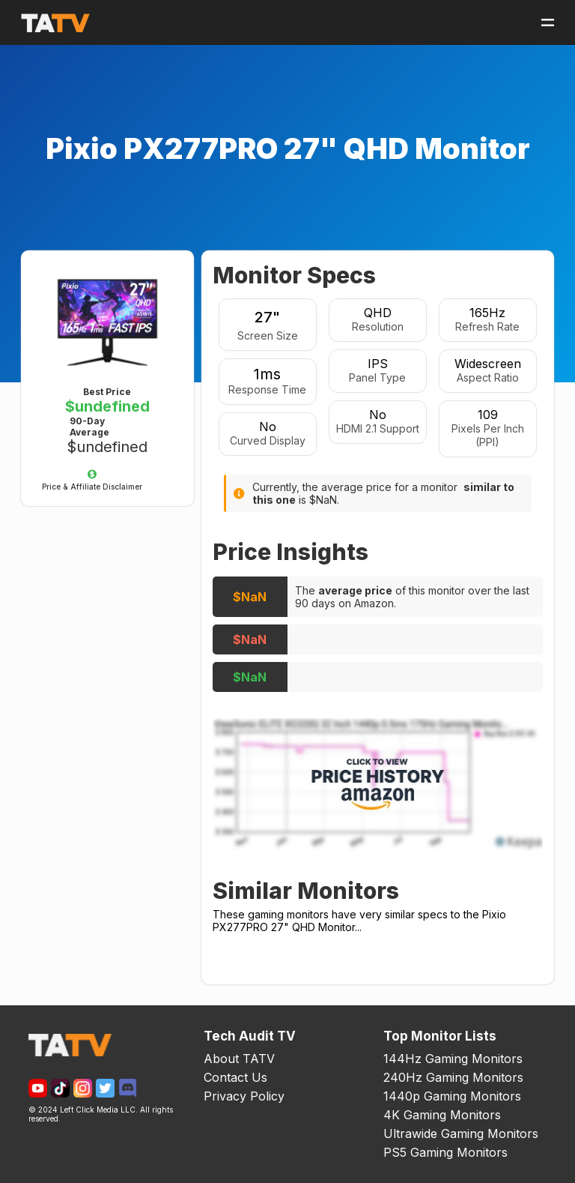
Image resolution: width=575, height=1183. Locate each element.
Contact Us (235, 1077)
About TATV (239, 1058)
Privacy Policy (244, 1096)
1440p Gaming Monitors (452, 1096)
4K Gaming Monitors (442, 1114)
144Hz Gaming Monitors (453, 1058)
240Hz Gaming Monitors (453, 1077)
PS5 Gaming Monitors (445, 1152)
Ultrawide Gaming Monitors (460, 1133)
